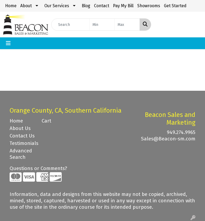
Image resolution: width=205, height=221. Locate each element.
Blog (86, 5)
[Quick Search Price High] (127, 24)
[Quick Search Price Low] (102, 24)
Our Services (56, 5)
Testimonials (22, 143)
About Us (20, 128)
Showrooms (148, 5)
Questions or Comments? (38, 168)
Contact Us (22, 136)
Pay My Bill (123, 5)
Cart (46, 121)
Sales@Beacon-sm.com (168, 139)
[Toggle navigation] (8, 43)
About (26, 5)
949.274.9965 (181, 132)
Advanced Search (21, 154)
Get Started (175, 5)
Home (11, 5)
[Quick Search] (70, 24)
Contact (101, 5)
